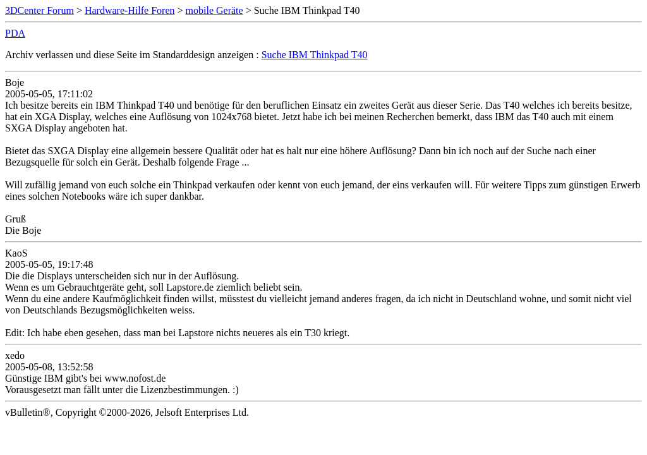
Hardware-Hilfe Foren (130, 10)
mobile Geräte (214, 10)
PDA (15, 33)
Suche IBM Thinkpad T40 (315, 54)
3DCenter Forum (39, 10)
